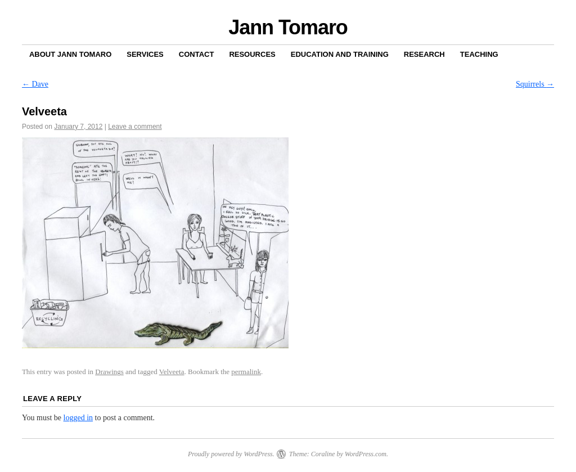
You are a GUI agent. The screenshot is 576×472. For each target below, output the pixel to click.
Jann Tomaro (288, 27)
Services (145, 54)
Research (424, 54)
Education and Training (340, 54)
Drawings (109, 371)
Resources (252, 54)
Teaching (479, 54)
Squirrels (535, 84)
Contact (196, 54)
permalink (246, 371)
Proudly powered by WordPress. (231, 454)
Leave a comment (134, 127)
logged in (78, 417)
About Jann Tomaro (70, 54)
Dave (35, 84)
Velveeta (171, 371)
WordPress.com (365, 454)
